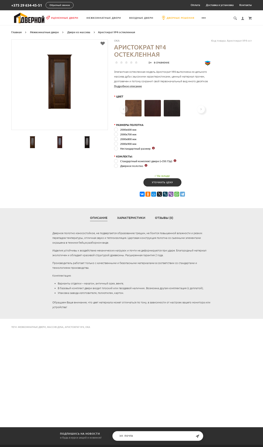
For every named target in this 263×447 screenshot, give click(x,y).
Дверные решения (193, 18)
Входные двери (156, 17)
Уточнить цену (162, 182)
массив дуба (55, 326)
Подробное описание (128, 85)
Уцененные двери (77, 18)
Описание (98, 217)
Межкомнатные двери (119, 17)
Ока (87, 326)
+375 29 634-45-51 (26, 5)
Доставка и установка (220, 5)
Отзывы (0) (164, 217)
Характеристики (131, 217)
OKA (117, 40)
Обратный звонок (60, 5)
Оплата (195, 5)
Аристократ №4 (74, 326)
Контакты (245, 5)
